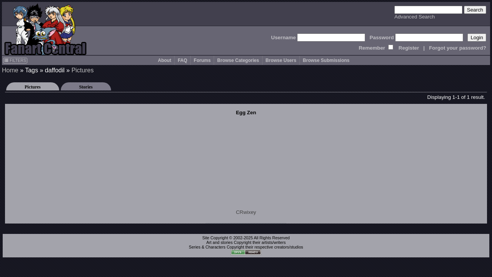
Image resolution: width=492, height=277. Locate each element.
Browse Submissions (326, 60)
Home (10, 70)
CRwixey (246, 212)
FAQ (182, 60)
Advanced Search (414, 17)
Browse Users (281, 60)
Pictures (82, 70)
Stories (86, 87)
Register (409, 48)
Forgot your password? (457, 48)
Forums (202, 60)
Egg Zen (246, 112)
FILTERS (15, 60)
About (164, 60)
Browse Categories (238, 60)
